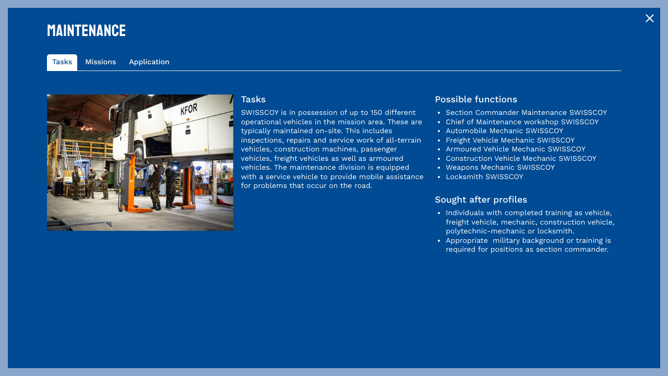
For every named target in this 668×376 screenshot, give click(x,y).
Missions (100, 62)
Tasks (62, 62)
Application (149, 62)
